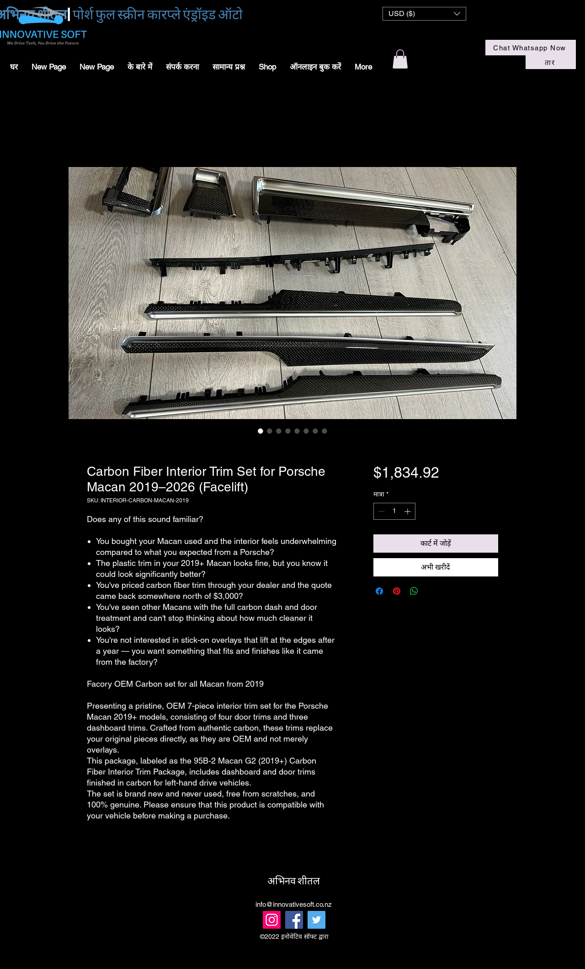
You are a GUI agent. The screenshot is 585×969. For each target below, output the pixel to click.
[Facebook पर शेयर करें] (379, 591)
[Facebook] (294, 920)
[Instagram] (272, 920)
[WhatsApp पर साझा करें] (414, 591)
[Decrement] (380, 511)
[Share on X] (431, 591)
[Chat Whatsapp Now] (530, 47)
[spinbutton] (394, 511)
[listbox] (424, 14)
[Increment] (408, 511)
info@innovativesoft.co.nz (293, 904)
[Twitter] (316, 920)
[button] (424, 14)
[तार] (551, 62)
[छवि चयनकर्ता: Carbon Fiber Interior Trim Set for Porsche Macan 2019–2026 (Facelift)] (260, 431)
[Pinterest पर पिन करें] (396, 591)
